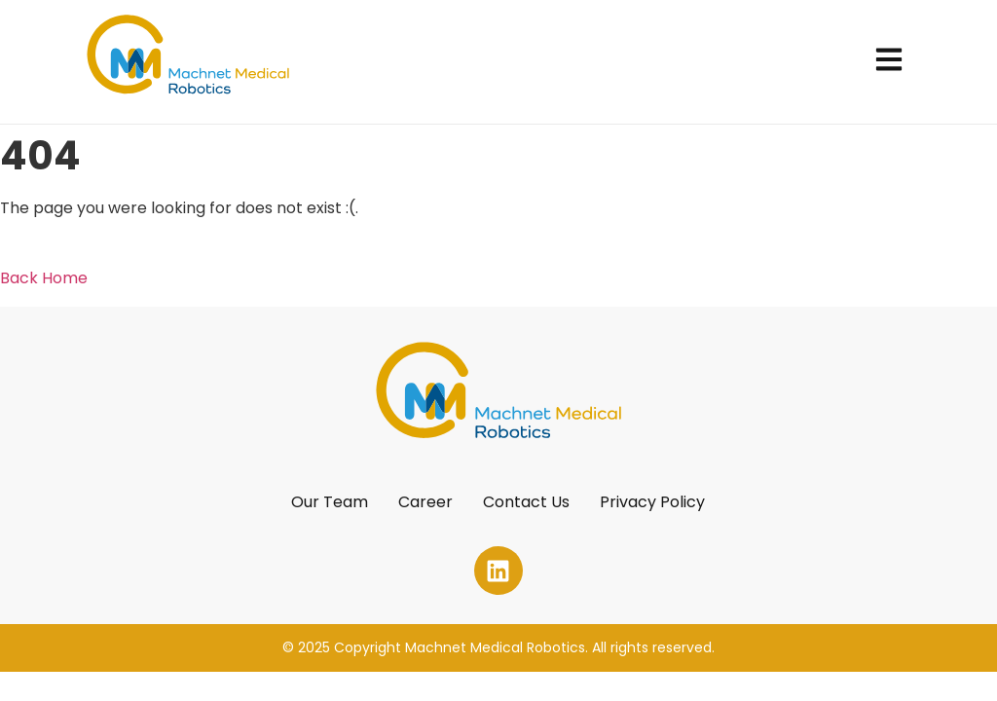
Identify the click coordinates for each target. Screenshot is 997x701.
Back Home (44, 278)
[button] (889, 61)
